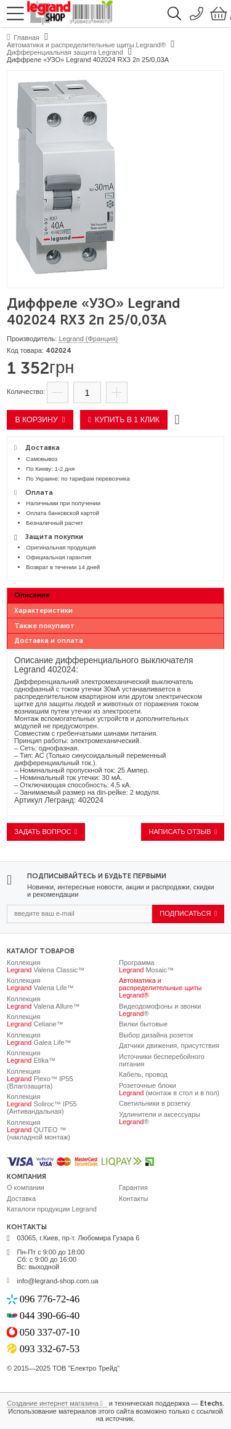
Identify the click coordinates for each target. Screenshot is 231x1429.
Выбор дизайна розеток (156, 1035)
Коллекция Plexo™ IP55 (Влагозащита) (40, 1079)
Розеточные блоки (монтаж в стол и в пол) (169, 1089)
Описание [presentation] (32, 595)
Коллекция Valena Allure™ (43, 1002)
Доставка (21, 1198)
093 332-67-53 (50, 1349)
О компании (25, 1187)
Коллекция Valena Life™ (40, 984)
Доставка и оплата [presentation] (48, 641)
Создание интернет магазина (53, 1403)
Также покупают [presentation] (44, 626)
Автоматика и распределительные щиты (160, 988)
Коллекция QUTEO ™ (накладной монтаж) (38, 1130)
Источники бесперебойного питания (162, 1060)
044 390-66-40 (50, 1315)
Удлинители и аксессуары (159, 1118)
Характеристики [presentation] (43, 611)
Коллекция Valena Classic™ (45, 966)
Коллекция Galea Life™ (39, 1038)
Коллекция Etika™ (31, 1056)
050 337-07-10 (50, 1332)
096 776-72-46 (50, 1299)
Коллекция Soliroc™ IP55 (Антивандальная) (42, 1104)
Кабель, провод (143, 1074)
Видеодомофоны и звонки (160, 1009)
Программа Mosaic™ (146, 966)
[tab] (115, 596)
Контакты (133, 1198)
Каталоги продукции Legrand (52, 1209)
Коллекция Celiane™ (35, 1020)
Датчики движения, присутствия (169, 1045)
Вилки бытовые (143, 1024)
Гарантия (133, 1187)
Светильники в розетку (154, 1103)
